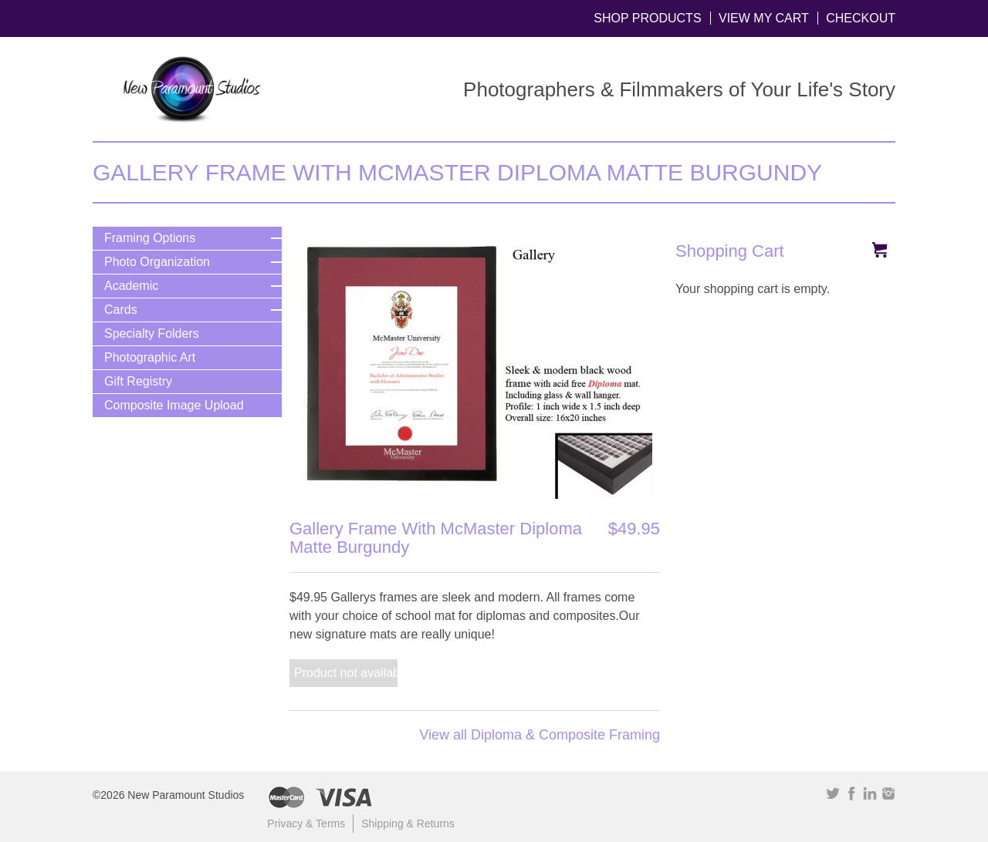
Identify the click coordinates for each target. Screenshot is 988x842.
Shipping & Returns (408, 823)
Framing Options (149, 237)
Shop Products (647, 18)
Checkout (860, 18)
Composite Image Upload (174, 405)
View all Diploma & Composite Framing (539, 735)
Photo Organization (157, 261)
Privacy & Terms (306, 823)
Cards (120, 309)
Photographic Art (149, 357)
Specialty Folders (151, 333)
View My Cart (764, 18)
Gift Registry (138, 381)
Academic (131, 285)
